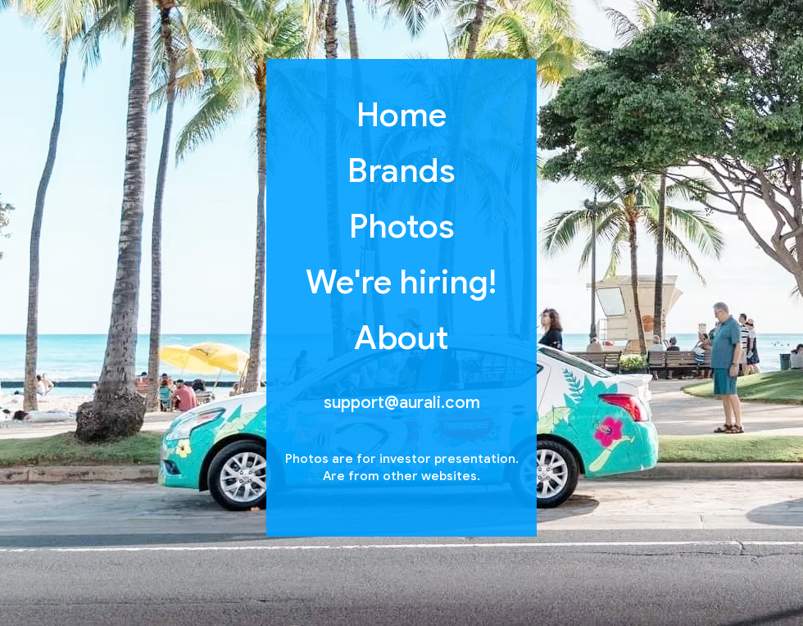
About (401, 337)
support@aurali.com (402, 402)
